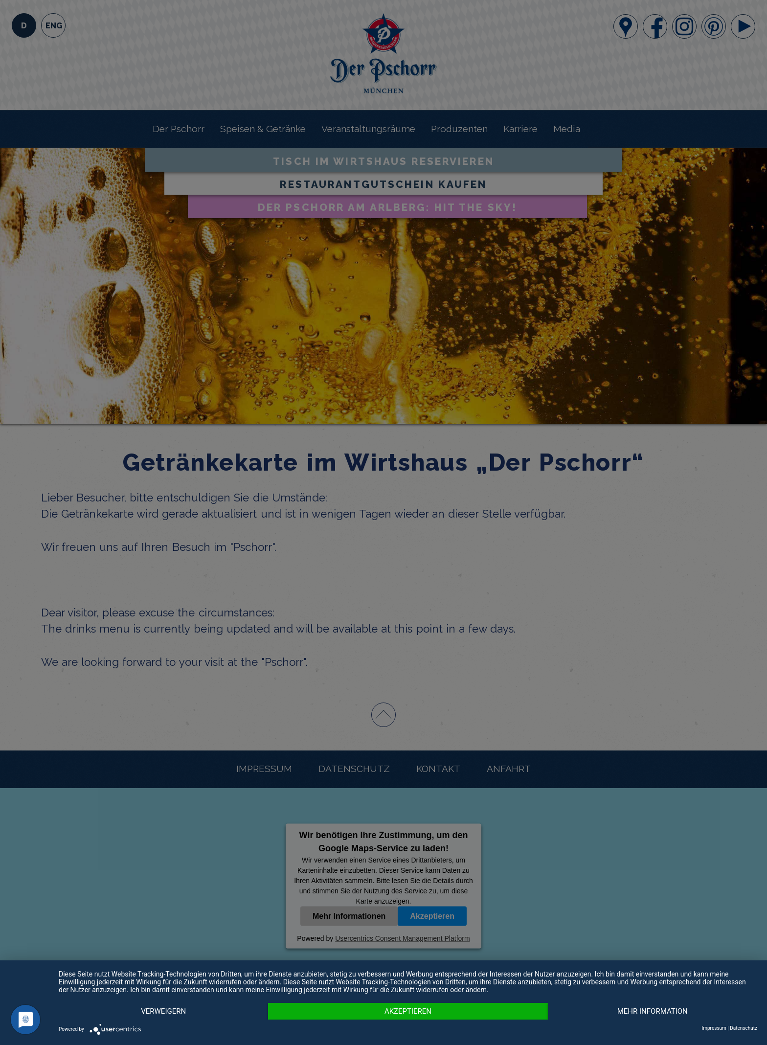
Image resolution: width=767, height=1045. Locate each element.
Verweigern (163, 1011)
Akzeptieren (407, 1011)
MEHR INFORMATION (652, 1011)
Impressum (714, 1028)
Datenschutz (743, 1028)
